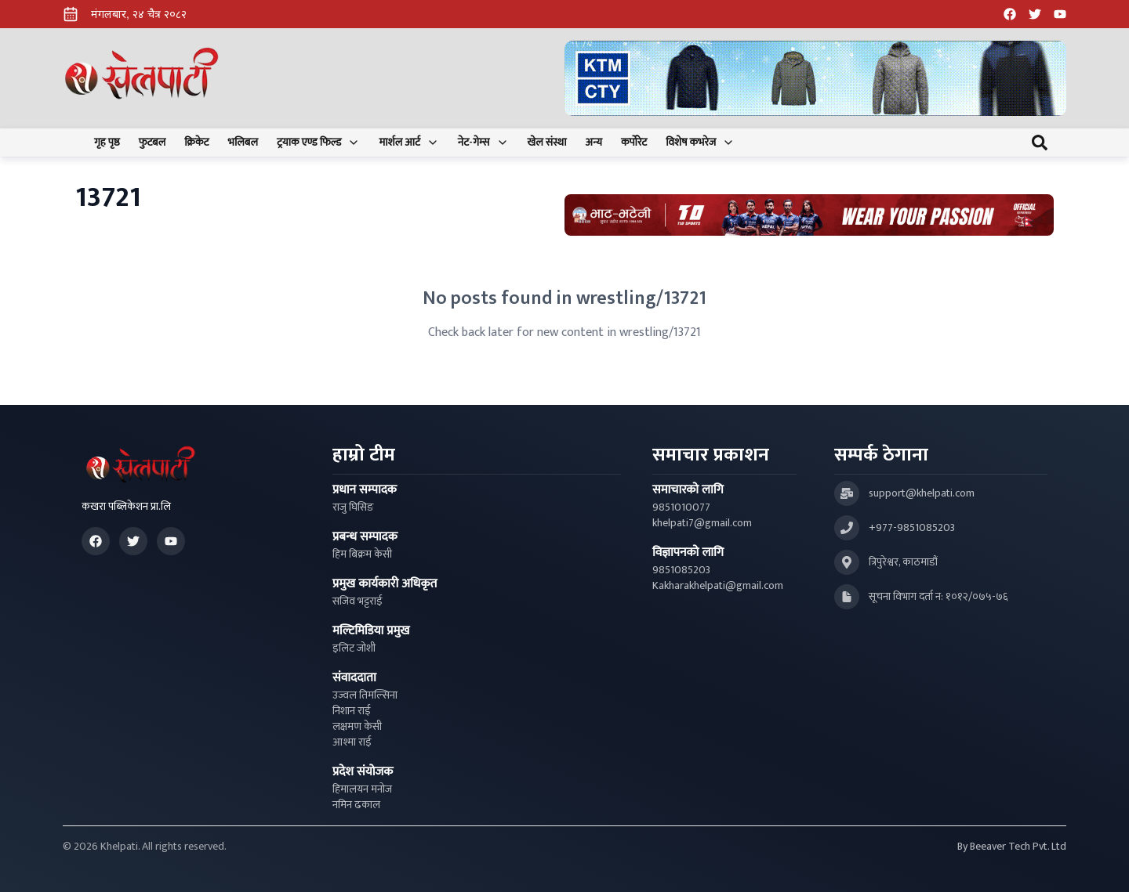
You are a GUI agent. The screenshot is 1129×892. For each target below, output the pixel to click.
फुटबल (152, 142)
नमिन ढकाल (356, 805)
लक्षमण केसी (357, 727)
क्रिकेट (196, 142)
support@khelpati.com (922, 493)
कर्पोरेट (634, 142)
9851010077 (681, 507)
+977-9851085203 (912, 528)
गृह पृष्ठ (107, 142)
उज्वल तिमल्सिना (365, 695)
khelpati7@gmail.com (702, 523)
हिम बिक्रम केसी (362, 554)
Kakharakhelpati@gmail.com (717, 586)
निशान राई (351, 711)
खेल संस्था (547, 142)
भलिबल (243, 142)
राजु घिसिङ (353, 507)
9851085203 (681, 570)
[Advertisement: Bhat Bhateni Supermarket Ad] (809, 215)
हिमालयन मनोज (362, 789)
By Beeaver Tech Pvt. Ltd (1011, 846)
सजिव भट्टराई (357, 601)
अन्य (594, 142)
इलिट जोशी (354, 648)
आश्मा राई (352, 742)
